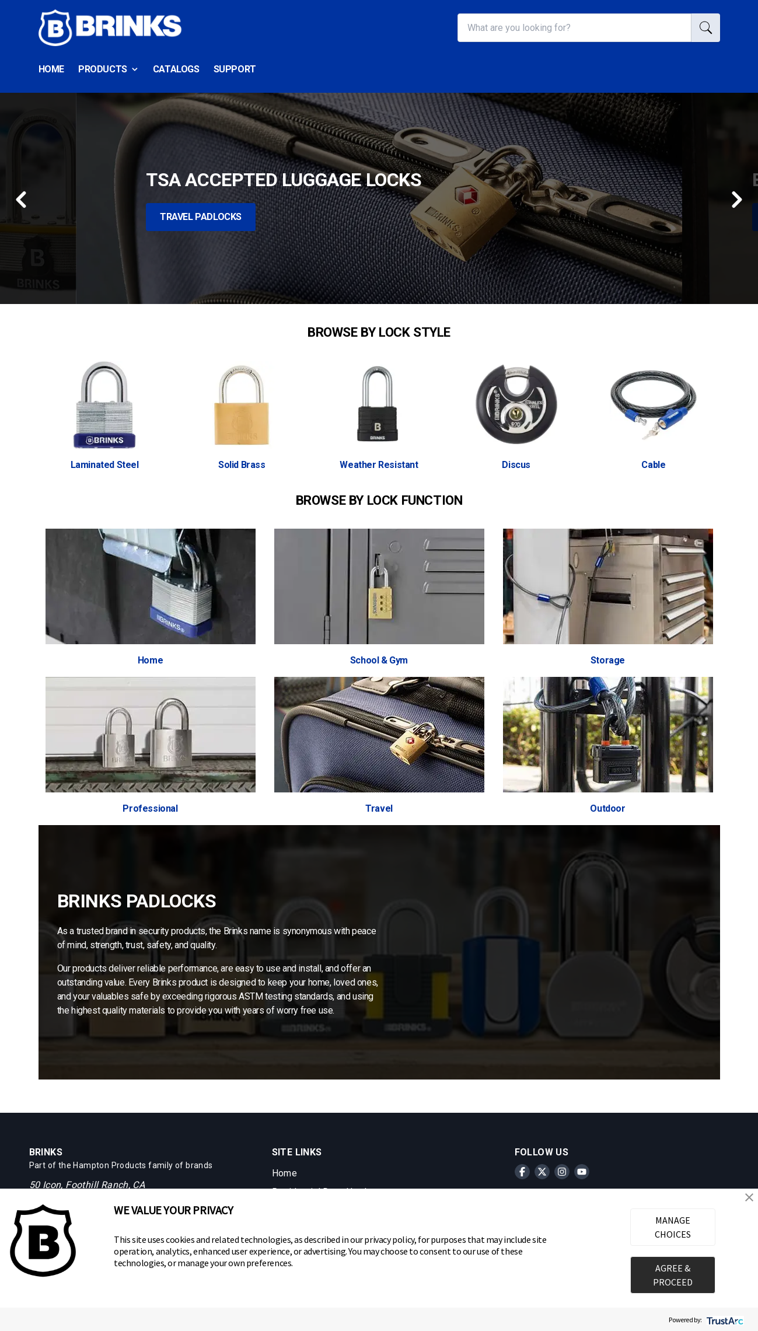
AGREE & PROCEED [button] (673, 1275)
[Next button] (735, 201)
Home (51, 69)
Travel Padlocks (201, 216)
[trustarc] (724, 1319)
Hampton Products (109, 1165)
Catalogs (176, 69)
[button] (749, 1197)
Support (235, 69)
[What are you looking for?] (574, 27)
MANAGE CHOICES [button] (673, 1227)
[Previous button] (22, 198)
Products (108, 69)
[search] (705, 27)
